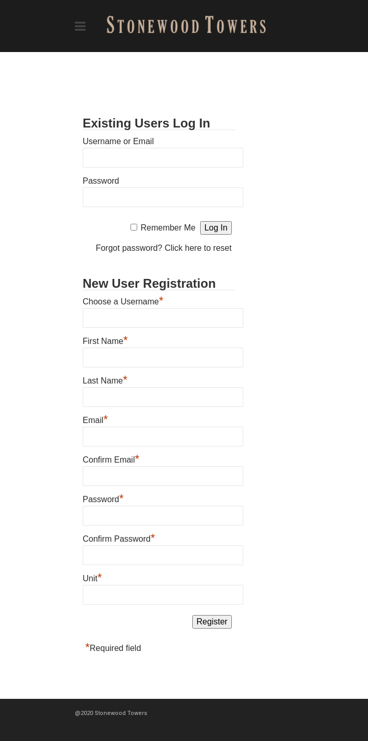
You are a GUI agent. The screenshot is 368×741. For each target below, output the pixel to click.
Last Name (105, 379)
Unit (92, 577)
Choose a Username (123, 300)
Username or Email (118, 141)
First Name (105, 340)
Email (95, 419)
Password (101, 180)
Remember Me (167, 227)
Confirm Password (119, 537)
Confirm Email (111, 458)
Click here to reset (198, 248)
